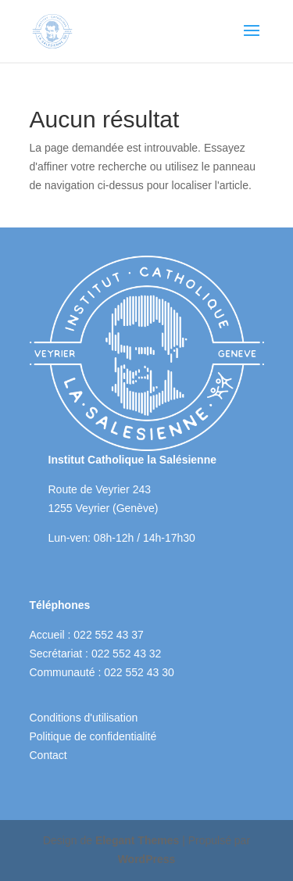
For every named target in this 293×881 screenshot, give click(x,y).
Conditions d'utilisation (84, 717)
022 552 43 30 (139, 672)
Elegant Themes (137, 840)
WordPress (147, 859)
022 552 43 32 (126, 653)
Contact (48, 755)
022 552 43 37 (108, 635)
